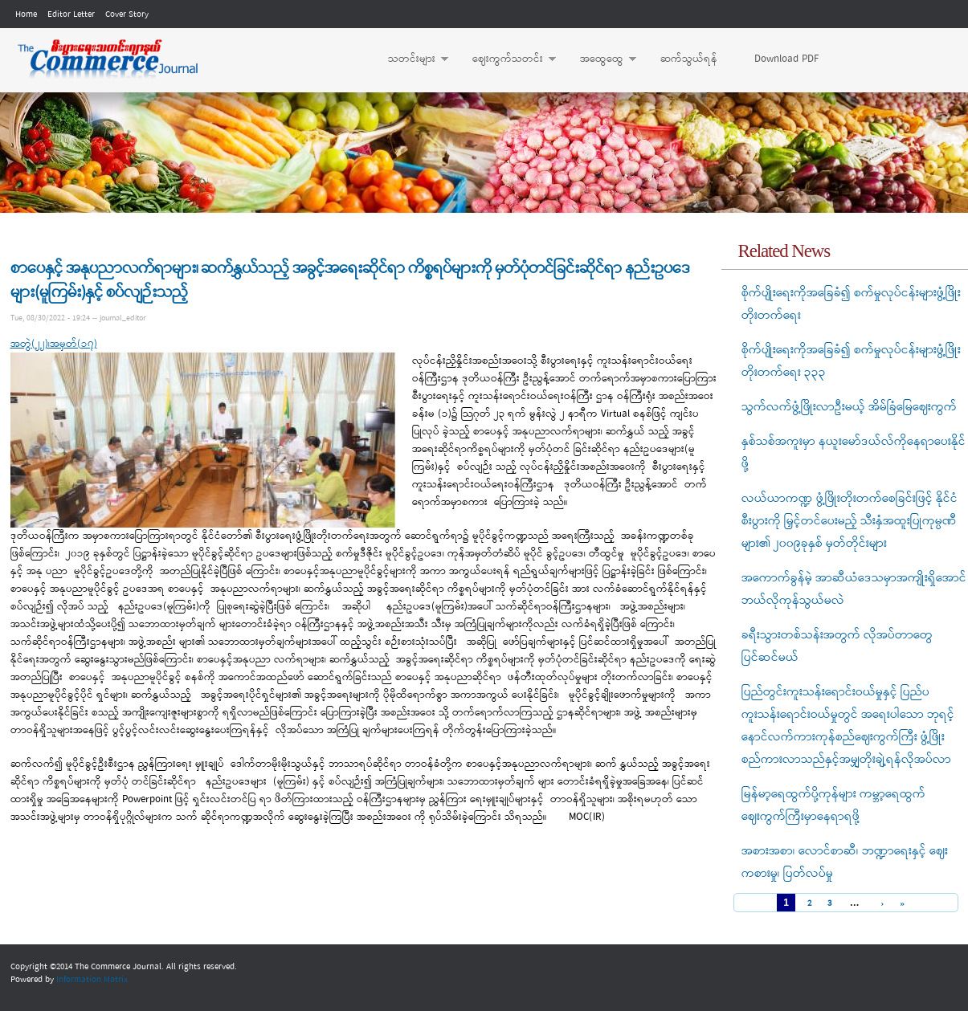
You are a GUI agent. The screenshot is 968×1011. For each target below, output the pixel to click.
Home (26, 14)
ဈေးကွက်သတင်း (506, 59)
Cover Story (127, 14)
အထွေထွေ (600, 59)
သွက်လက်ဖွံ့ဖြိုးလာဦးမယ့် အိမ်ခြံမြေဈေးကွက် (849, 407)
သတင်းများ (410, 59)
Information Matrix (92, 979)
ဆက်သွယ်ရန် (688, 59)
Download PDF (786, 59)
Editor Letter (71, 14)
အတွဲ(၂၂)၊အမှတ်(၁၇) (53, 344)
